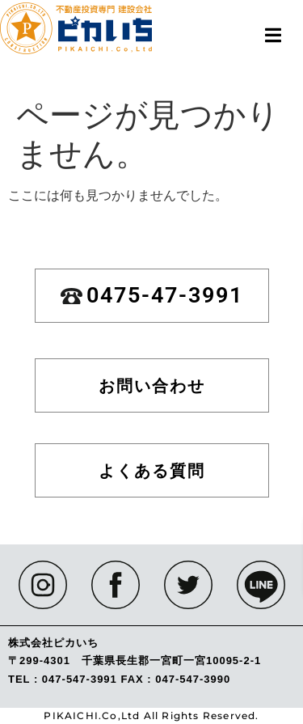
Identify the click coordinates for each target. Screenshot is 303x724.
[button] (273, 35)
